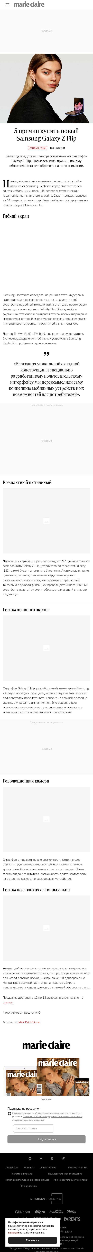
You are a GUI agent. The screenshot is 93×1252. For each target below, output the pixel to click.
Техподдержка (29, 1186)
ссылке (7, 1002)
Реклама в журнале (21, 1174)
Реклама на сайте (77, 1168)
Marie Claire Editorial (29, 1022)
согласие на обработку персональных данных (45, 1113)
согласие (13, 1232)
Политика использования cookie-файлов (27, 1180)
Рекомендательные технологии (70, 1180)
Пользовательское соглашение (65, 1174)
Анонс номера (48, 1168)
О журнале (12, 1168)
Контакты (29, 1168)
